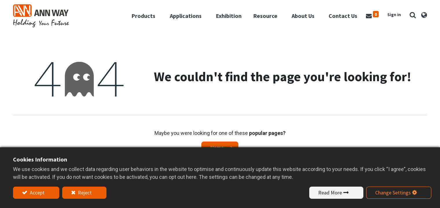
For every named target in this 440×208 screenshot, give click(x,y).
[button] (413, 15)
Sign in (394, 14)
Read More (330, 192)
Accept (37, 192)
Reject (84, 192)
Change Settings (393, 192)
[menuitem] (228, 16)
